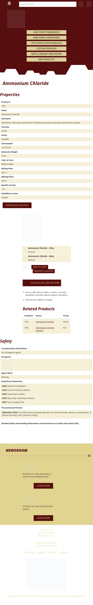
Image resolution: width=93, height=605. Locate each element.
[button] (43, 486)
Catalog (29, 552)
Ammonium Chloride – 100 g (41, 248)
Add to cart (39, 267)
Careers (41, 552)
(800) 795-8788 (50, 545)
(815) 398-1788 (49, 543)
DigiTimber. (80, 596)
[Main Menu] (9, 3)
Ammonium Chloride (45, 321)
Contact (53, 552)
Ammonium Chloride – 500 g (41, 256)
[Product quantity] (26, 267)
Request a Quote (43, 271)
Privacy (64, 552)
